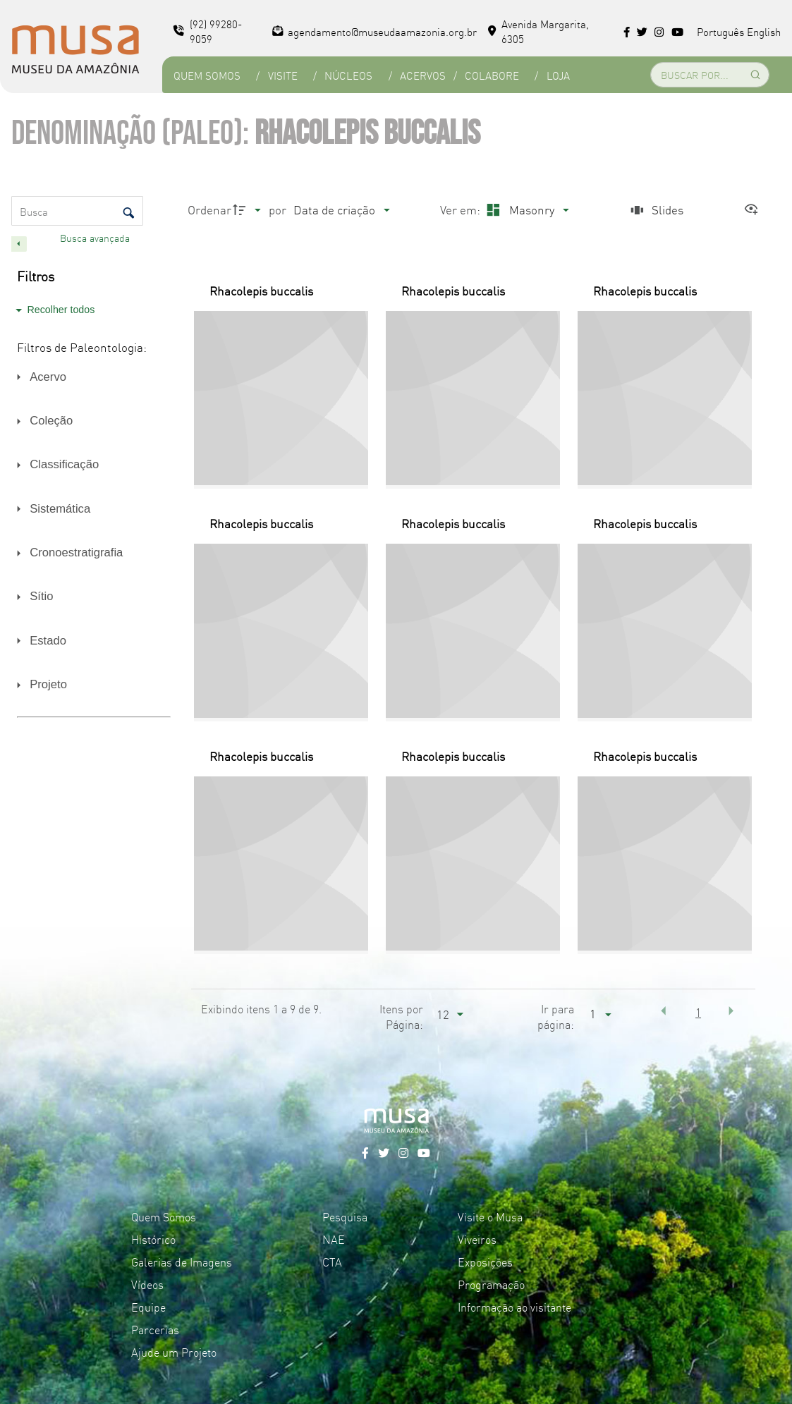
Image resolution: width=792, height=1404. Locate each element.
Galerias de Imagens (181, 1261)
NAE (333, 1239)
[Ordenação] (341, 209)
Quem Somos (206, 75)
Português (720, 31)
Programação (491, 1284)
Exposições (485, 1261)
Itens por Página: (401, 1016)
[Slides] (656, 209)
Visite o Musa (490, 1216)
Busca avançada (96, 238)
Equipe (148, 1306)
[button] (663, 1010)
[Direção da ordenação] (249, 209)
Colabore (492, 75)
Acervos (423, 75)
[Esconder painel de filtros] (19, 244)
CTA (332, 1261)
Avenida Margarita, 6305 (538, 31)
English (764, 31)
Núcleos (348, 75)
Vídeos (147, 1284)
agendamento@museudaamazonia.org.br (374, 31)
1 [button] (698, 1012)
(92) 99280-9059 (207, 31)
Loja (558, 75)
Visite (283, 75)
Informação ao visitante (514, 1306)
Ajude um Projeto (174, 1352)
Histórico (153, 1239)
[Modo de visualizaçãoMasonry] (525, 209)
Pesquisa (344, 1216)
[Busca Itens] (77, 211)
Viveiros (477, 1239)
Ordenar (209, 209)
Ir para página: (555, 1016)
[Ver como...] (755, 209)
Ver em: (461, 209)
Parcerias (155, 1329)
